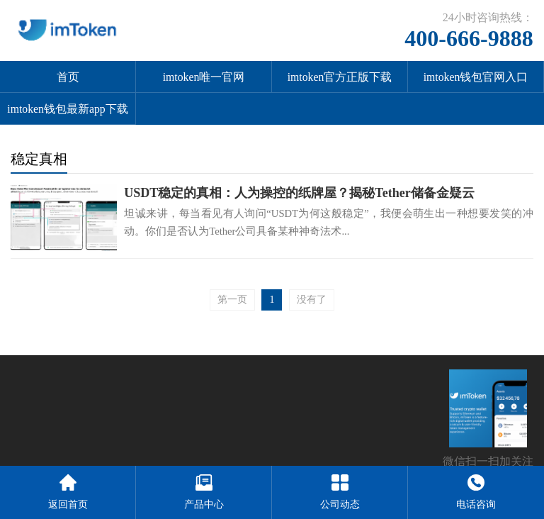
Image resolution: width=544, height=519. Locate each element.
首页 (68, 77)
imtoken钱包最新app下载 (67, 109)
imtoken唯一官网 (204, 77)
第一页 (232, 299)
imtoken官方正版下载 (340, 77)
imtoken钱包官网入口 (476, 77)
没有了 (312, 299)
